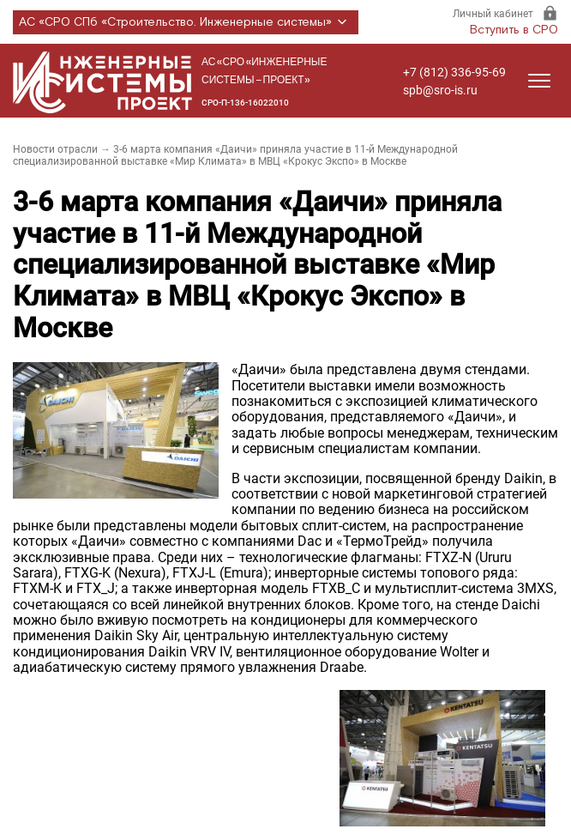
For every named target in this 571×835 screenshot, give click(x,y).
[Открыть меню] (539, 81)
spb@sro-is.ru (440, 90)
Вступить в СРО (514, 30)
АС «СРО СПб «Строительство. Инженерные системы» (185, 22)
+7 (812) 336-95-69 (454, 72)
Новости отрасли (55, 149)
